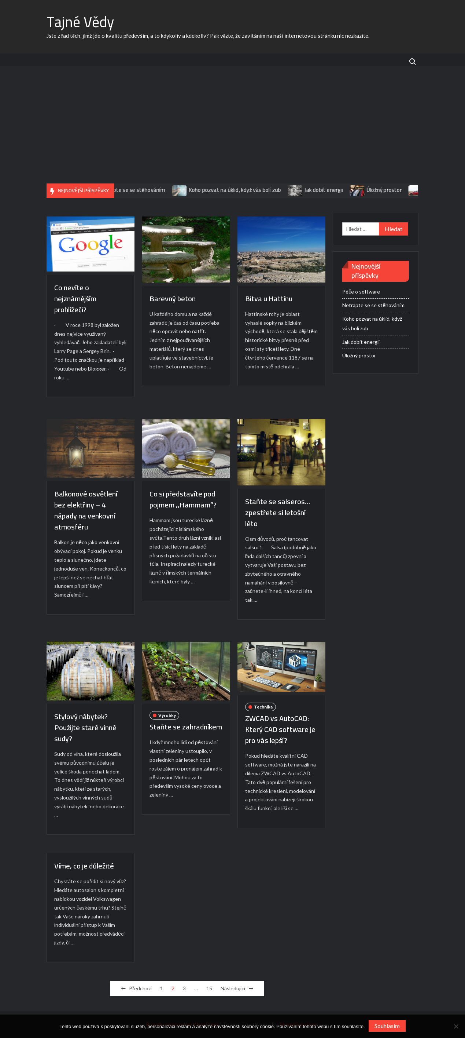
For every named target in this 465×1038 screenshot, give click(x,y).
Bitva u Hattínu (268, 298)
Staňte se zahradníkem (186, 726)
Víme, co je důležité (84, 866)
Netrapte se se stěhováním (137, 190)
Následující (233, 988)
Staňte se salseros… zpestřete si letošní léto (277, 512)
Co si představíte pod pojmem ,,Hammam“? (183, 499)
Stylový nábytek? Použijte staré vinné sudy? (85, 727)
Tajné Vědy (80, 22)
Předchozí (140, 988)
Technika (263, 707)
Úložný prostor (388, 190)
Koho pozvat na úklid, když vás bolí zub (239, 190)
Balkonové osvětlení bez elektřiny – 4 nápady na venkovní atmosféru (85, 510)
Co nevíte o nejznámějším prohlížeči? (75, 298)
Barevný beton (173, 298)
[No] (456, 1026)
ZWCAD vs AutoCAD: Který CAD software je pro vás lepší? (280, 729)
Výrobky (167, 715)
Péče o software (361, 291)
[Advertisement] (232, 128)
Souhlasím (387, 1025)
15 (209, 988)
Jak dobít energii (328, 190)
